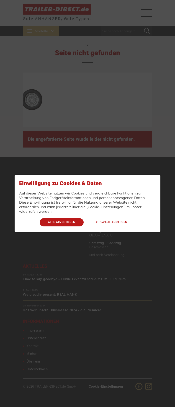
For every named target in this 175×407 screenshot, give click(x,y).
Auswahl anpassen (111, 222)
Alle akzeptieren (61, 222)
